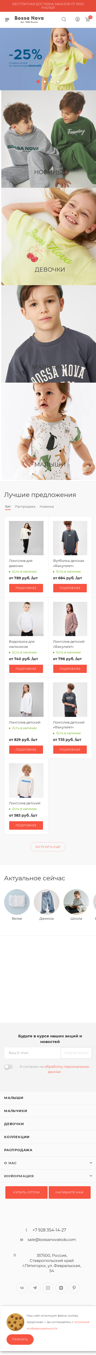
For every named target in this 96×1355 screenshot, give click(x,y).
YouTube (48, 1287)
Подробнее (26, 588)
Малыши (14, 1098)
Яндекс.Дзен (61, 1287)
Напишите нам (70, 1192)
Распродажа (18, 1150)
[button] (38, 81)
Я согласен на (54, 1069)
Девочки (14, 1124)
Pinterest (74, 1287)
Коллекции (17, 1137)
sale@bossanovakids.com (52, 1239)
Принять (20, 1339)
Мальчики (15, 1111)
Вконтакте (21, 1287)
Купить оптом (26, 1192)
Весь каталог (90, 494)
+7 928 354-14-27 (49, 1230)
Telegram (34, 1287)
